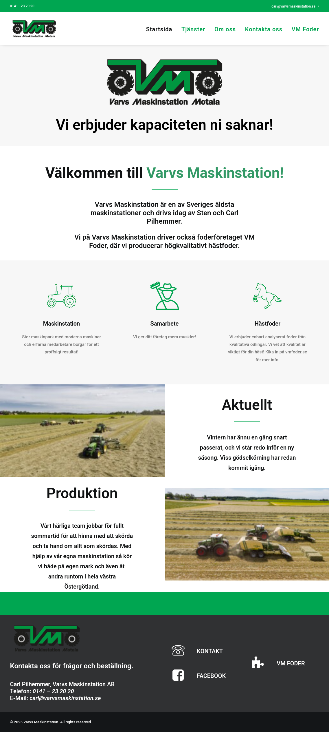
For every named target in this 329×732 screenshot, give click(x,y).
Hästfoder (268, 323)
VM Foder (305, 29)
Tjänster (193, 29)
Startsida (159, 29)
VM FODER (291, 663)
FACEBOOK (211, 675)
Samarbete (164, 323)
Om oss (225, 29)
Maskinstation (61, 323)
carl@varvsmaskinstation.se (295, 6)
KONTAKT (210, 651)
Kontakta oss (263, 29)
